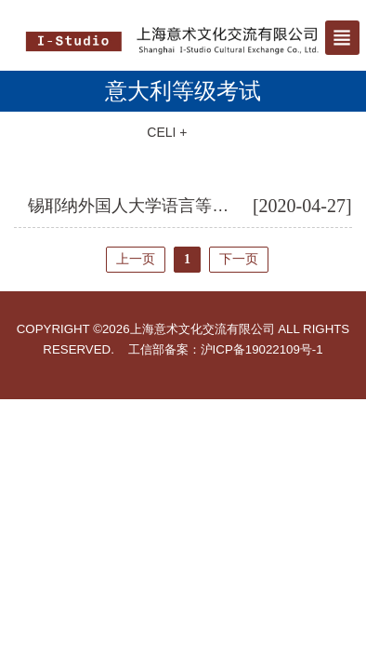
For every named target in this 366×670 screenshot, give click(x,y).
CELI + (167, 132)
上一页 (135, 259)
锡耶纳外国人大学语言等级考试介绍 (161, 205)
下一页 (238, 259)
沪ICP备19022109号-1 (262, 349)
